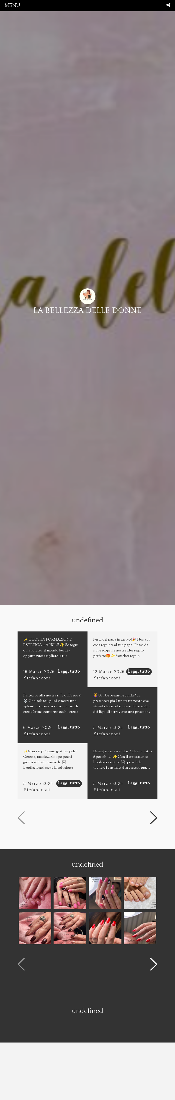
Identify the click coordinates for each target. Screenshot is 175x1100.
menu (12, 5)
